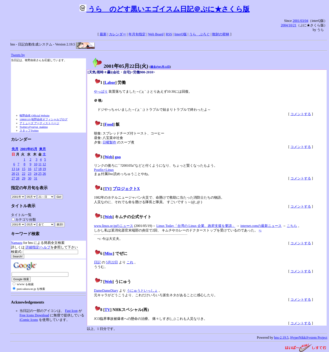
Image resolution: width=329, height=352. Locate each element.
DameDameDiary (106, 290)
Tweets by (18, 55)
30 (29, 178)
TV (107, 188)
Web (108, 157)
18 (40, 169)
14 (17, 169)
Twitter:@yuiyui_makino (34, 126)
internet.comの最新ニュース (261, 226)
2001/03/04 (300, 21)
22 (23, 173)
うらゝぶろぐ (199, 34)
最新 (103, 34)
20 (13, 173)
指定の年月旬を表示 (29, 188)
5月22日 (112, 262)
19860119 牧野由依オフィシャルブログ (44, 119)
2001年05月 (28, 149)
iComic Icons (29, 320)
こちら (292, 226)
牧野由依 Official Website (35, 115)
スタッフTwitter (29, 130)
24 (35, 173)
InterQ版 (180, 34)
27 (13, 178)
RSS (169, 34)
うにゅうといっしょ (142, 290)
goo (118, 157)
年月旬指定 (137, 34)
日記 (97, 262)
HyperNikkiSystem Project (308, 337)
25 (40, 173)
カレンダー (117, 34)
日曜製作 (109, 142)
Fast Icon (71, 311)
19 (44, 169)
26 (44, 173)
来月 (42, 149)
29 (23, 178)
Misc (109, 253)
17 (35, 169)
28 (17, 178)
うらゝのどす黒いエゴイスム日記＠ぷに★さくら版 (165, 9)
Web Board (155, 34)
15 (23, 169)
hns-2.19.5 (281, 337)
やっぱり (101, 91)
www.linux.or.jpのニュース (113, 226)
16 (29, 169)
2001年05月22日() (120, 66)
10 (35, 164)
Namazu (16, 243)
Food (109, 124)
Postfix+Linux (104, 170)
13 (13, 169)
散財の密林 (220, 34)
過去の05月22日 (160, 66)
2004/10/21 (288, 25)
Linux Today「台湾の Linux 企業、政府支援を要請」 (195, 226)
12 (44, 164)
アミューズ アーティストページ (39, 123)
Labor (110, 82)
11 (40, 164)
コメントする (300, 114)
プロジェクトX (126, 188)
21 (17, 173)
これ (130, 262)
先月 (15, 149)
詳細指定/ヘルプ (38, 247)
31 (35, 178)
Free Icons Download (34, 315)
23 (29, 173)
